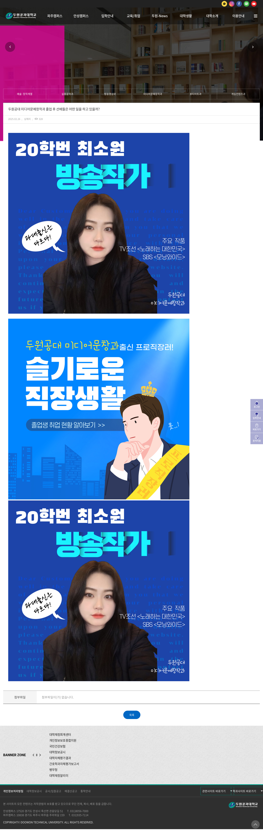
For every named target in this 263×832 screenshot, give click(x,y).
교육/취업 (133, 15)
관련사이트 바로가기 (204, 794)
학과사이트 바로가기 (239, 794)
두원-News (160, 15)
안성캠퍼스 (81, 15)
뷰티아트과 (195, 94)
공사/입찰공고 (53, 794)
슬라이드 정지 (36, 756)
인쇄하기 (121, 66)
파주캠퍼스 (54, 15)
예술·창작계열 (24, 94)
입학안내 (107, 15)
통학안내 (86, 794)
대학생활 (186, 15)
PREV (33, 756)
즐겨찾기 (131, 66)
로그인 (257, 406)
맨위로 (255, 824)
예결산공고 (71, 794)
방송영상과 (110, 94)
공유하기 (142, 66)
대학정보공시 (34, 794)
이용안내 (238, 15)
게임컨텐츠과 (238, 94)
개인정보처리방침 (13, 794)
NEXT (40, 756)
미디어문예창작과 (152, 94)
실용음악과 (67, 94)
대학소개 (212, 15)
